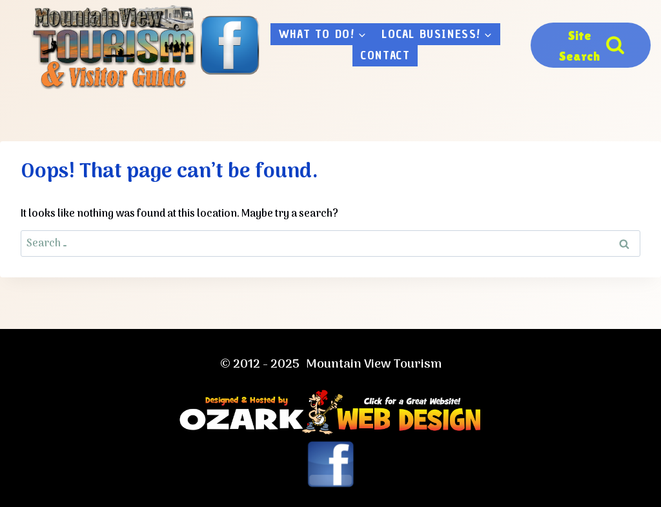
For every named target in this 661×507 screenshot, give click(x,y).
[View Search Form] (591, 45)
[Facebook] (230, 45)
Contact (385, 55)
